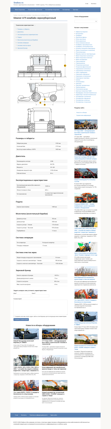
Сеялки (78, 80)
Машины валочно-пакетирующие (85, 54)
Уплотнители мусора (82, 89)
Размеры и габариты (23, 29)
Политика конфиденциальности (38, 415)
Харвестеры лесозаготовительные (86, 94)
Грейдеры (79, 35)
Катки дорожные (81, 41)
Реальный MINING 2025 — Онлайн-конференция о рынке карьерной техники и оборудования (84, 205)
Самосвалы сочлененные (83, 76)
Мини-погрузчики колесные (84, 57)
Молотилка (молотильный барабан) (27, 40)
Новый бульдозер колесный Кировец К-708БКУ (23, 341)
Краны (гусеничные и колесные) (85, 50)
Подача (19, 37)
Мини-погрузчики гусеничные (84, 56)
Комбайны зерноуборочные (84, 44)
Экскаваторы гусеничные (83, 96)
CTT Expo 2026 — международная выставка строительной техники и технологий (54, 342)
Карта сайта (53, 415)
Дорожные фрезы (81, 37)
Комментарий (17, 299)
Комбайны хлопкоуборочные (84, 46)
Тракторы (75, 9)
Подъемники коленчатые (83, 68)
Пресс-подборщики (81, 72)
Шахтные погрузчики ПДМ (83, 91)
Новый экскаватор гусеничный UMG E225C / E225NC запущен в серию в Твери (53, 394)
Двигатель (20, 32)
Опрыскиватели (80, 61)
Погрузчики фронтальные (35, 9)
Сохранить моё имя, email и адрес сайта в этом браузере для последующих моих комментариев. (41, 316)
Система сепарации (23, 42)
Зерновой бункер (22, 48)
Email (34, 293)
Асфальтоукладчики (81, 32)
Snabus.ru (18, 2)
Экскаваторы (66, 9)
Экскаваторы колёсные (83, 100)
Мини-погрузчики (20, 9)
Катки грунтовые (81, 39)
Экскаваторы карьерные (83, 98)
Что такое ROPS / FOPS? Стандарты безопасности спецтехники (26, 393)
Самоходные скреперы (82, 78)
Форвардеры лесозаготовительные (86, 93)
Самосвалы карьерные (82, 74)
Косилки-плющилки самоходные (85, 48)
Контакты (93, 3)
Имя (15, 293)
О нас (86, 3)
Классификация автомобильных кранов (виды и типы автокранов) (54, 368)
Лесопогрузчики (80, 52)
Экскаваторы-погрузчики (52, 9)
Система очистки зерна (24, 45)
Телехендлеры (80, 81)
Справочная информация (83, 115)
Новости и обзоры (81, 112)
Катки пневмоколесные (83, 43)
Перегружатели (80, 63)
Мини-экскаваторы (81, 59)
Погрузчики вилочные (82, 65)
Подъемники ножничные (83, 70)
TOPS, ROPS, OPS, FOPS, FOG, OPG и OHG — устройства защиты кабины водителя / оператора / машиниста (26, 369)
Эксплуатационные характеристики (27, 34)
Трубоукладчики (80, 87)
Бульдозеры (79, 33)
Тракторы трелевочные (83, 85)
